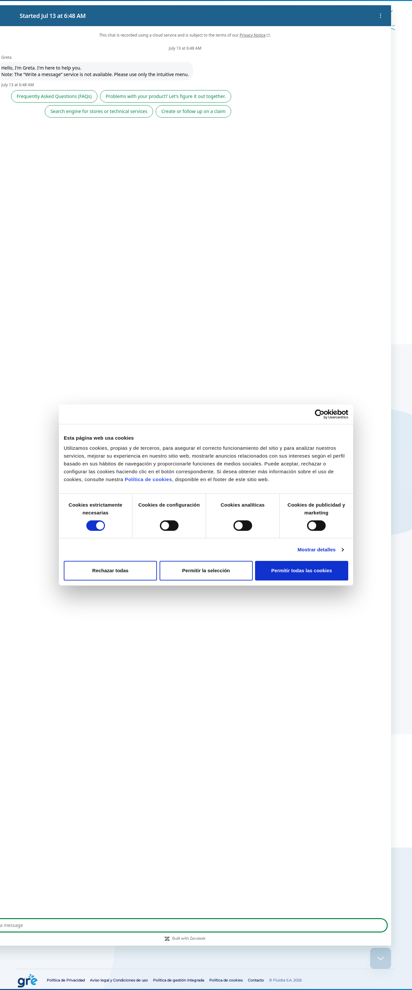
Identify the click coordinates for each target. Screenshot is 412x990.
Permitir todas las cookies (301, 570)
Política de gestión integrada (178, 980)
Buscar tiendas (255, 162)
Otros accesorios (82, 62)
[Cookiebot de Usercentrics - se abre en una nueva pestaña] (319, 414)
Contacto (352, 11)
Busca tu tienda (66, 887)
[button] (372, 12)
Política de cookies (148, 479)
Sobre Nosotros (230, 11)
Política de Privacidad (66, 980)
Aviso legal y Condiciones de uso (119, 980)
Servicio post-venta (278, 11)
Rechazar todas (110, 570)
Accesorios (42, 62)
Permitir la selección (206, 570)
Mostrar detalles (317, 549)
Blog (252, 11)
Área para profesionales (319, 11)
